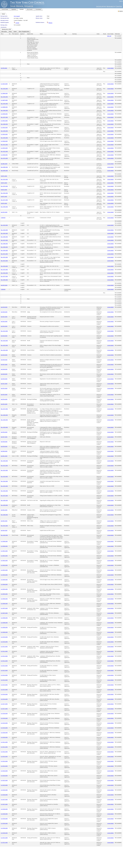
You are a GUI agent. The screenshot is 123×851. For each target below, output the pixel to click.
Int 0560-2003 (4, 451)
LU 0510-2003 (4, 637)
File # (2, 33)
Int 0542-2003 (4, 321)
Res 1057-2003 (4, 200)
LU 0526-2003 (4, 790)
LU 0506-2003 (4, 154)
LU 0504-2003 (4, 141)
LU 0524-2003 (4, 770)
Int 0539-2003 (4, 307)
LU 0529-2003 (4, 818)
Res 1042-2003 (4, 535)
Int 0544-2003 (4, 335)
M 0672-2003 (4, 176)
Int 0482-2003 (4, 163)
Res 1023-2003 (4, 331)
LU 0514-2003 (4, 675)
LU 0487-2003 (4, 100)
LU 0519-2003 (4, 723)
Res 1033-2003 (4, 476)
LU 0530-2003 (4, 828)
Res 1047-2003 (4, 117)
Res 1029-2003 (4, 427)
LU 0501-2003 (4, 120)
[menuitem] (4, 32)
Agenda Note (30, 33)
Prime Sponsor (15, 33)
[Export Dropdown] (15, 32)
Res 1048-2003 (4, 124)
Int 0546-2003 (4, 359)
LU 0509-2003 (4, 627)
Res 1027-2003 (4, 408)
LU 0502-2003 (4, 127)
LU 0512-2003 (4, 656)
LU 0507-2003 (4, 608)
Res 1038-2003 (4, 500)
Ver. (10, 33)
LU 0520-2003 (4, 732)
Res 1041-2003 (4, 525)
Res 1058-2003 (4, 206)
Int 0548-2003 (4, 369)
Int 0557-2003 (4, 436)
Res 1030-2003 (4, 460)
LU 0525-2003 (4, 780)
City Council (17, 16)
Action (98, 33)
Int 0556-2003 (4, 432)
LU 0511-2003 (4, 646)
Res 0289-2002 (4, 170)
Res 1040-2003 (4, 514)
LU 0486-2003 (4, 93)
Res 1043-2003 (4, 88)
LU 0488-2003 (4, 107)
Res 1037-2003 (4, 495)
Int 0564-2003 (4, 530)
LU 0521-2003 (4, 742)
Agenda (17, 22)
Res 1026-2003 (4, 350)
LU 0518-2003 (4, 713)
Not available (17, 25)
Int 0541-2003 (4, 316)
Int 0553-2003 (4, 394)
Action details (110, 68)
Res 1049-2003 (4, 131)
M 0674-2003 (4, 189)
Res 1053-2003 (4, 158)
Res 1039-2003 (4, 505)
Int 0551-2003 (4, 383)
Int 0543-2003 (4, 326)
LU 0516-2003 (4, 694)
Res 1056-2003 (4, 193)
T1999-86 (3, 217)
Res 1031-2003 (4, 465)
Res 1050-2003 (4, 137)
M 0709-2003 (4, 68)
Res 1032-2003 (4, 470)
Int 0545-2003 (4, 355)
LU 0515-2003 (4, 684)
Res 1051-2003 (4, 144)
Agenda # (22, 33)
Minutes (50, 22)
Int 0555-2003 (4, 212)
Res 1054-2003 (4, 179)
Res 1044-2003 (4, 96)
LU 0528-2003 (4, 809)
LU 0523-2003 (4, 761)
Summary (74, 33)
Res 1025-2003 (4, 345)
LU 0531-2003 (4, 837)
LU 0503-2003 (4, 134)
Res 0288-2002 (4, 167)
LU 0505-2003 (4, 148)
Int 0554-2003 (4, 399)
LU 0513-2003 (4, 665)
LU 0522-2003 (4, 751)
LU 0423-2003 (4, 83)
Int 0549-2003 (4, 374)
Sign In (121, 1)
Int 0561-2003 (4, 456)
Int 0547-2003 (4, 364)
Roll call (109, 36)
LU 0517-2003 (4, 704)
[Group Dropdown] (10, 32)
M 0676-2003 (4, 203)
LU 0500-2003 (4, 113)
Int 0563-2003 (4, 520)
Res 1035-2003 (4, 486)
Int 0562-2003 (4, 510)
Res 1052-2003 (4, 151)
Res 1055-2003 (4, 186)
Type (65, 33)
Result (104, 33)
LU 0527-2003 (4, 799)
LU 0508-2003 (4, 617)
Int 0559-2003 (4, 446)
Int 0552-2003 (4, 388)
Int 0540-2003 (4, 312)
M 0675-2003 (4, 196)
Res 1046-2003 (4, 110)
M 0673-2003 (4, 182)
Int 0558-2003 (4, 441)
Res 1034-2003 (4, 481)
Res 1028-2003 (4, 415)
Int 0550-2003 (4, 378)
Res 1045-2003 (4, 103)
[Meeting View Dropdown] (24, 32)
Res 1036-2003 (4, 490)
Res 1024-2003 (4, 340)
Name (41, 33)
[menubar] (15, 31)
